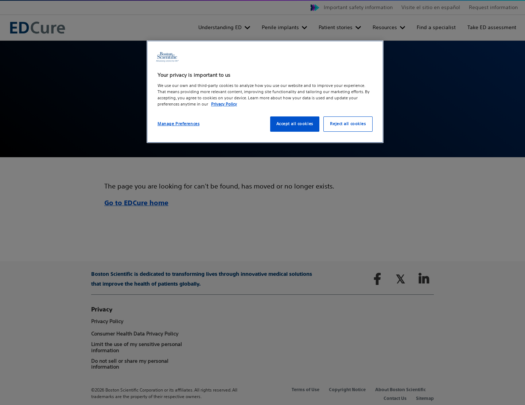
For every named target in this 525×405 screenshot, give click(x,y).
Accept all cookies (294, 124)
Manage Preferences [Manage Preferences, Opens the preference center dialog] (178, 124)
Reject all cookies (348, 124)
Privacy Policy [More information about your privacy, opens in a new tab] (224, 104)
